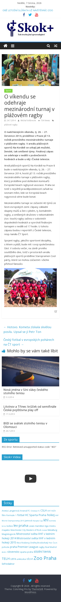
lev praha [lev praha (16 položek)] (21, 525)
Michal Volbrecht (28, 120)
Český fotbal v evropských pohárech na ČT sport (28, 342)
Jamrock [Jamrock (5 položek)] (28, 520)
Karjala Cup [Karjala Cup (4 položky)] (38, 521)
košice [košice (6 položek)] (10, 525)
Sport (8, 90)
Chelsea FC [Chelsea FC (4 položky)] (35, 511)
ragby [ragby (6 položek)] (42, 547)
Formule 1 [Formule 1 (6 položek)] (11, 515)
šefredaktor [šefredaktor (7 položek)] (8, 563)
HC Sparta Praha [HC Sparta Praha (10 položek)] (35, 515)
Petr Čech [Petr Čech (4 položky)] (53, 543)
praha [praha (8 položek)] (13, 547)
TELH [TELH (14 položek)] (6, 558)
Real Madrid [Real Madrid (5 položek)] (51, 547)
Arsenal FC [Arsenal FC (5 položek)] (25, 510)
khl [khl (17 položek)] (45, 520)
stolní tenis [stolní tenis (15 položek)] (42, 551)
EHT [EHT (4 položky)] (49, 511)
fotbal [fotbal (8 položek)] (20, 515)
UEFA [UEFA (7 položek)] (13, 558)
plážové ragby (10, 124)
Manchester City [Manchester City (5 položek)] (18, 530)
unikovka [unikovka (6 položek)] (21, 559)
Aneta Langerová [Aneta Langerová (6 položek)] (10, 510)
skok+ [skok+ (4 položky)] (4, 552)
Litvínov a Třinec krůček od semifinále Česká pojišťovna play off (29, 408)
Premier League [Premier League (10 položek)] (28, 547)
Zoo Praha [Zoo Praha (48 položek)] (45, 558)
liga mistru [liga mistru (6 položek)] (50, 525)
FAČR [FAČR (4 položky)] (53, 511)
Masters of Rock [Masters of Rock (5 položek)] (33, 530)
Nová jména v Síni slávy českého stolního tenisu (25, 391)
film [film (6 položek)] (4, 515)
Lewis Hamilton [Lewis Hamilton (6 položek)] (36, 525)
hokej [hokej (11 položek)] (51, 515)
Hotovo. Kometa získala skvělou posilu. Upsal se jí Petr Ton (27, 329)
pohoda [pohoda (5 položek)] (5, 547)
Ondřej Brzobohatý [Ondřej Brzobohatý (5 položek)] (39, 542)
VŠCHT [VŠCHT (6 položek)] (30, 559)
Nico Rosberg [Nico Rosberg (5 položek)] (23, 542)
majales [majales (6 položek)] (6, 530)
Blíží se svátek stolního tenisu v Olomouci (25, 425)
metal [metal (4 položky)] (44, 530)
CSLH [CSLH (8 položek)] (44, 510)
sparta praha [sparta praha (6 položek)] (26, 551)
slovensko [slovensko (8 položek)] (13, 551)
